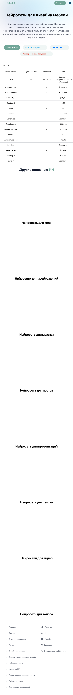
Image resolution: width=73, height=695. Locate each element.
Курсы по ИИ (14, 669)
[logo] (9, 3)
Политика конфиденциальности (22, 675)
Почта (11, 645)
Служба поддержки (17, 639)
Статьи (12, 633)
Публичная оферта (17, 681)
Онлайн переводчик (17, 651)
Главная (12, 627)
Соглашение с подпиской (19, 687)
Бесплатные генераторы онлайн (22, 657)
